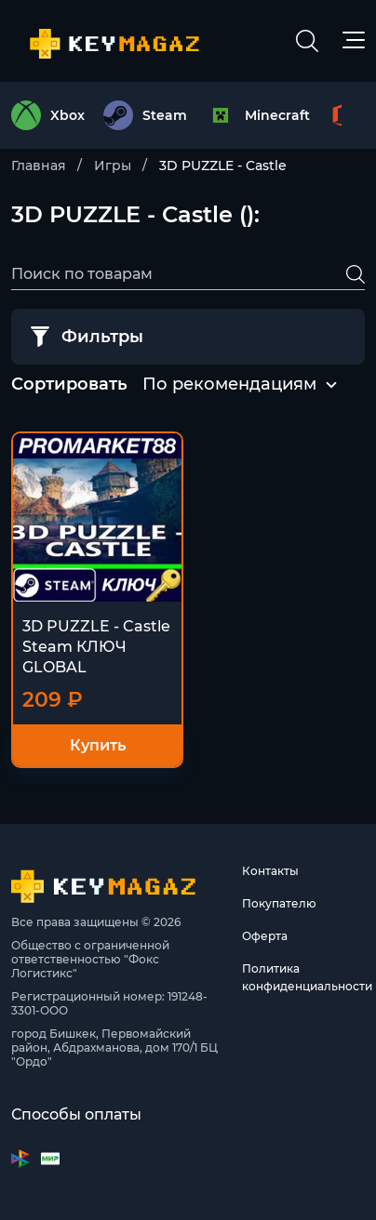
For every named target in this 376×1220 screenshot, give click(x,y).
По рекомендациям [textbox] (229, 384)
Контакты (270, 871)
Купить (98, 745)
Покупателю (279, 903)
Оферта (265, 936)
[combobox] (229, 385)
